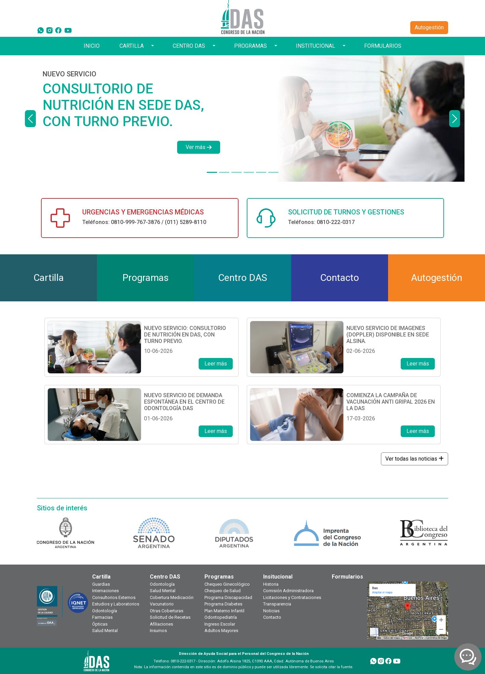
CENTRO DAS (189, 46)
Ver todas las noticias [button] (414, 458)
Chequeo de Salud (222, 590)
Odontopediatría (220, 617)
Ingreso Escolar (219, 624)
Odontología (104, 610)
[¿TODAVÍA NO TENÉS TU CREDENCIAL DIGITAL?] (249, 172)
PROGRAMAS (250, 46)
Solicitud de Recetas (170, 617)
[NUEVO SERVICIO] (212, 172)
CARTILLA (131, 46)
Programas (219, 576)
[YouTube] (68, 30)
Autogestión (429, 27)
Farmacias (102, 617)
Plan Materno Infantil (224, 610)
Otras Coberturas (166, 610)
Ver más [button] (199, 147)
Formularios (347, 576)
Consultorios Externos (113, 597)
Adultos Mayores (221, 630)
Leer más (215, 363)
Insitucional (278, 576)
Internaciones (105, 590)
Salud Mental (105, 630)
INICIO (92, 46)
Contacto (272, 617)
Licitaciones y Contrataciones (292, 597)
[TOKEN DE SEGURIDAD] (273, 172)
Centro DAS (165, 576)
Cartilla (101, 576)
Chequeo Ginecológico (227, 584)
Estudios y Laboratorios (115, 603)
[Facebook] (58, 30)
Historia (271, 584)
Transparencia (277, 603)
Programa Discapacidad (228, 597)
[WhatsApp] (40, 30)
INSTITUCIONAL (315, 46)
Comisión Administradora (288, 590)
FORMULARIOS (382, 46)
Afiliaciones (161, 624)
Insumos (158, 630)
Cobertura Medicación (172, 597)
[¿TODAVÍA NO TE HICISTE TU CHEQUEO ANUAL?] (261, 172)
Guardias (101, 584)
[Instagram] (49, 30)
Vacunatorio (162, 603)
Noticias (271, 610)
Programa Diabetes (223, 603)
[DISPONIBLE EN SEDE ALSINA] (224, 172)
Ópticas (100, 624)
